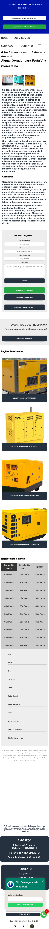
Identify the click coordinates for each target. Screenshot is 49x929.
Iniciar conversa (25, 904)
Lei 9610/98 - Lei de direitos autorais (29, 759)
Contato (27, 46)
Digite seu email (24, 248)
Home (4, 38)
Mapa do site (24, 914)
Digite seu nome (24, 240)
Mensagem (24, 263)
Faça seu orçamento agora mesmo (24, 18)
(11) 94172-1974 (26, 877)
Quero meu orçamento (24, 338)
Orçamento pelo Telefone (24, 297)
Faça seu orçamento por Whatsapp (24, 27)
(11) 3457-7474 (25, 873)
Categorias (15, 52)
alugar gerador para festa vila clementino (6, 56)
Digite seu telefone (24, 255)
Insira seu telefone (15, 895)
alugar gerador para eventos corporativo (38, 52)
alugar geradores (27, 52)
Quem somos (21, 38)
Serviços (7, 46)
